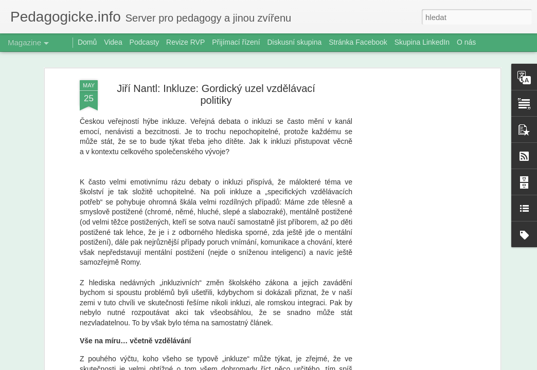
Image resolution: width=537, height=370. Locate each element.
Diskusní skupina (294, 42)
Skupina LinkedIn (422, 42)
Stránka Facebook (358, 42)
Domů (87, 42)
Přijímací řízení (236, 42)
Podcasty (144, 42)
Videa (113, 42)
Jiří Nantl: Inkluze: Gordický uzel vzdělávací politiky (216, 93)
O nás (466, 42)
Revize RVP (185, 42)
